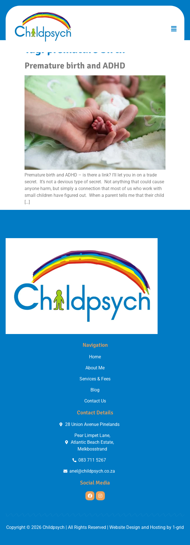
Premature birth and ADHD (75, 65)
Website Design (124, 527)
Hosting (157, 527)
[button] (174, 28)
